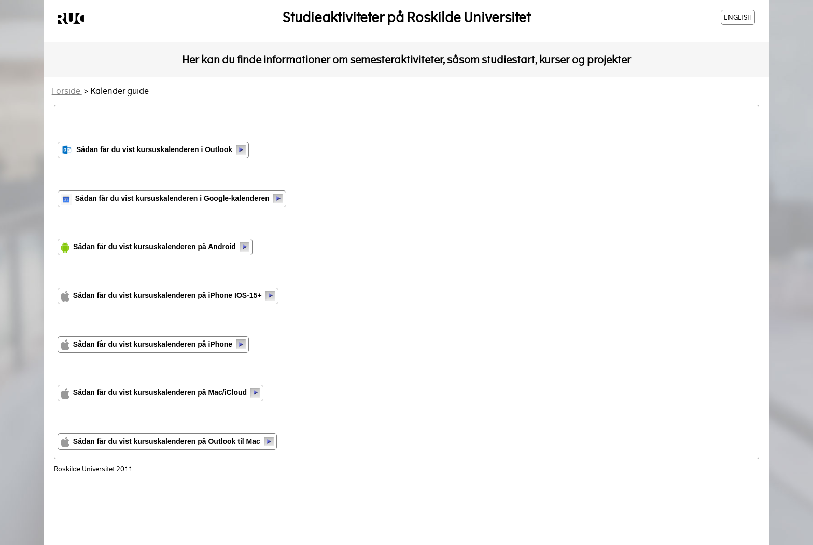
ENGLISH (738, 17)
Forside (67, 91)
